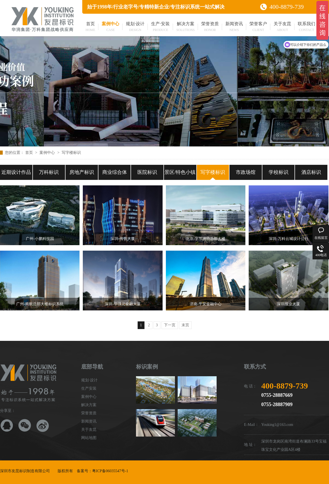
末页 (185, 325)
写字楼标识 (71, 153)
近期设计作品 (16, 172)
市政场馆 (246, 172)
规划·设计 (135, 27)
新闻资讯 (234, 27)
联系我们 (306, 27)
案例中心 (110, 27)
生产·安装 (160, 27)
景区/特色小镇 (179, 172)
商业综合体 (114, 172)
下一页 (169, 325)
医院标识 (147, 172)
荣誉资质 (210, 27)
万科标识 (49, 172)
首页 (90, 27)
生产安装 (89, 388)
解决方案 (185, 27)
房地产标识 (81, 172)
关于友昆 (282, 27)
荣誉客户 (258, 27)
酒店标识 (311, 172)
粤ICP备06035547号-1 (110, 471)
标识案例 (147, 367)
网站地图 (89, 438)
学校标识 (278, 172)
